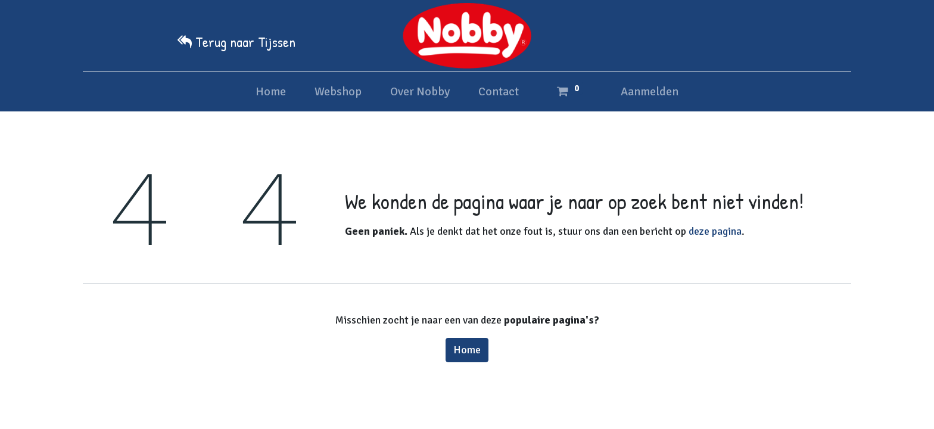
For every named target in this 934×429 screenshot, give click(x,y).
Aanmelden (649, 91)
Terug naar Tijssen (245, 41)
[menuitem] (270, 91)
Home (467, 349)
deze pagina (715, 231)
